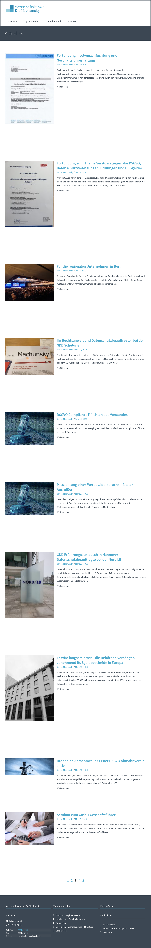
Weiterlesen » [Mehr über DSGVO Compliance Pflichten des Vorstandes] (63, 437)
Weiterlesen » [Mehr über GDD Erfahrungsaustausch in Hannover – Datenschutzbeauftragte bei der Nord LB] (63, 585)
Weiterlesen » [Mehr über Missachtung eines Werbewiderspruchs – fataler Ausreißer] (63, 512)
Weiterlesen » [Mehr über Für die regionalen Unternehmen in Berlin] (63, 288)
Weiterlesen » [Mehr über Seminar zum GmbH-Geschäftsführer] (63, 837)
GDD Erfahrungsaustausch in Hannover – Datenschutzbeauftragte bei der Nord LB (89, 557)
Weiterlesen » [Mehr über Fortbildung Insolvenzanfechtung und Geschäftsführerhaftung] (63, 86)
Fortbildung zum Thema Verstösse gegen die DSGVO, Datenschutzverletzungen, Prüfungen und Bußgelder (99, 165)
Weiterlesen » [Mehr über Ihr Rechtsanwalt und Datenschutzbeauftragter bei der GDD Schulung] (63, 367)
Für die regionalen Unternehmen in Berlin (90, 266)
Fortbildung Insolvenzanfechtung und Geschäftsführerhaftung (87, 58)
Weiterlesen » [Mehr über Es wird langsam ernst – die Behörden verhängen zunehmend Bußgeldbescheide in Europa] (63, 689)
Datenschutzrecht (53, 21)
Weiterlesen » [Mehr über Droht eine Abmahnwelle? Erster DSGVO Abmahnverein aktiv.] (63, 788)
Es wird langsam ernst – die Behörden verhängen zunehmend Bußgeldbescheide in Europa (96, 660)
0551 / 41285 (23, 930)
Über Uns (12, 21)
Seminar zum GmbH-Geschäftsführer (86, 814)
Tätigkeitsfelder (30, 21)
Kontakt (71, 21)
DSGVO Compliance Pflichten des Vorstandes (92, 414)
